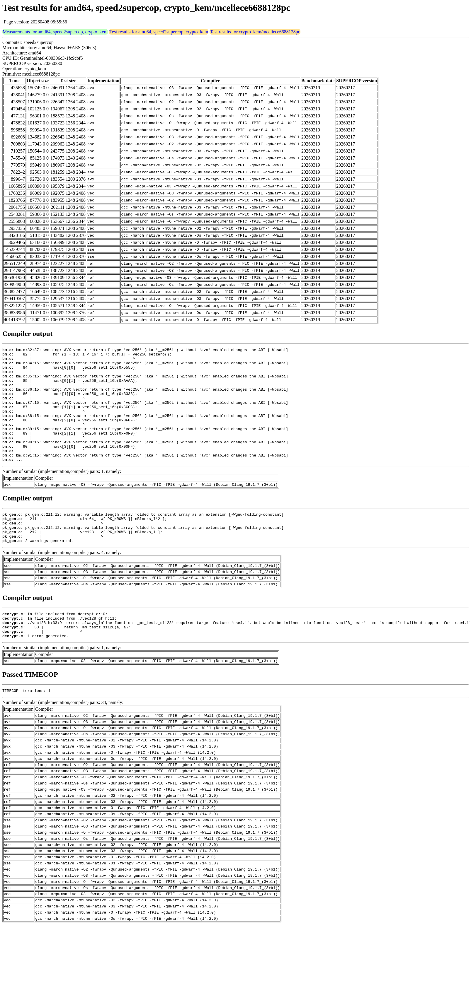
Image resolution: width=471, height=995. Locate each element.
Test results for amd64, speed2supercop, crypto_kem (158, 31)
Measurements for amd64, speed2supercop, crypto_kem (55, 31)
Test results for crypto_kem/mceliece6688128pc (255, 31)
